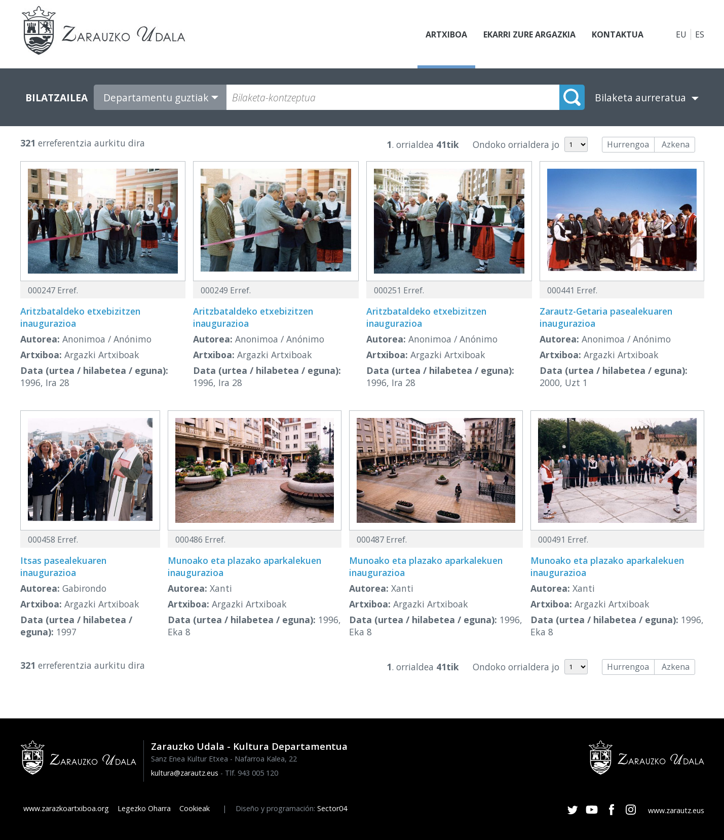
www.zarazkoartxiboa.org (66, 808)
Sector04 (332, 808)
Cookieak (194, 808)
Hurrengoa (628, 144)
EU (681, 34)
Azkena (676, 144)
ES (699, 34)
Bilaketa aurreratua (640, 97)
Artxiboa (446, 34)
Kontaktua (617, 34)
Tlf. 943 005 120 (251, 773)
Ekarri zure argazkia (529, 34)
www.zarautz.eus (676, 810)
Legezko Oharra (144, 808)
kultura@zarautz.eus (184, 773)
